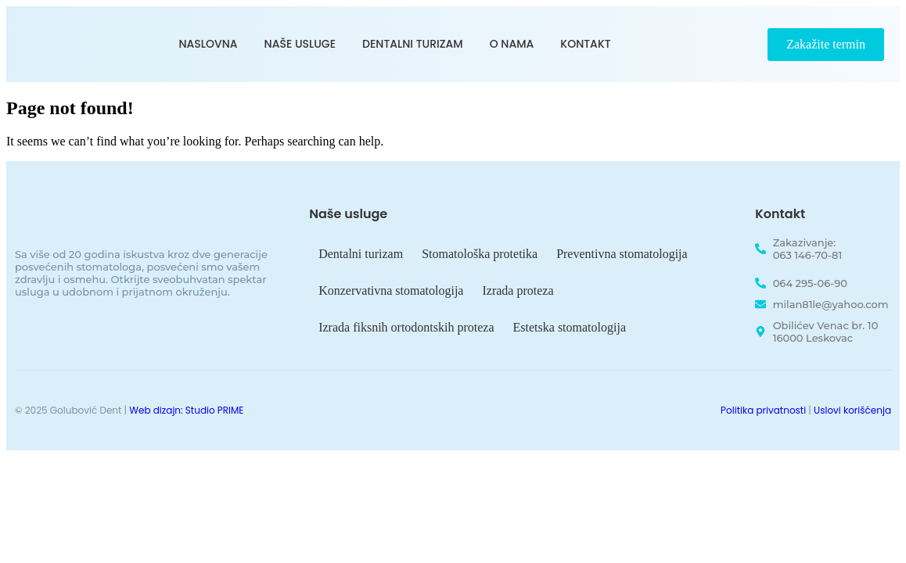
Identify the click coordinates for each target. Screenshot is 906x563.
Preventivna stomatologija (622, 253)
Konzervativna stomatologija (390, 290)
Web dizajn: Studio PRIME (186, 410)
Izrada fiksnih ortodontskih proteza (406, 327)
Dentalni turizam (412, 44)
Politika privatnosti (763, 410)
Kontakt (585, 44)
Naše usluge (300, 44)
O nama (512, 44)
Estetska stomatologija (569, 327)
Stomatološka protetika (479, 253)
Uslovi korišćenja (852, 410)
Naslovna (208, 44)
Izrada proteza (517, 290)
